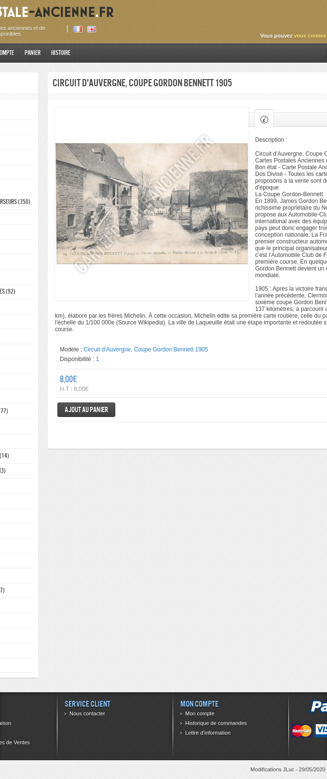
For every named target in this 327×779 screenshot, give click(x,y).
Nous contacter (87, 713)
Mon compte (200, 713)
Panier (33, 52)
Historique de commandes (216, 723)
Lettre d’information (208, 733)
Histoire (60, 52)
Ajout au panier (86, 409)
